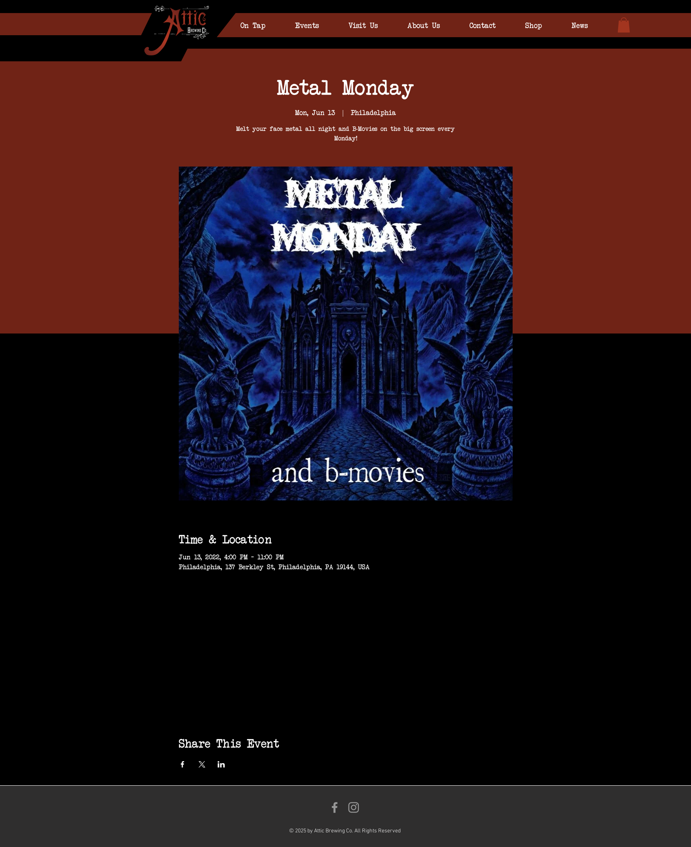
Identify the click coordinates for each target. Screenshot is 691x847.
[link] (623, 24)
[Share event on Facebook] (182, 764)
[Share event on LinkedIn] (221, 764)
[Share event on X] (202, 764)
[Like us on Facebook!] (335, 807)
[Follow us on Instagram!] (353, 807)
